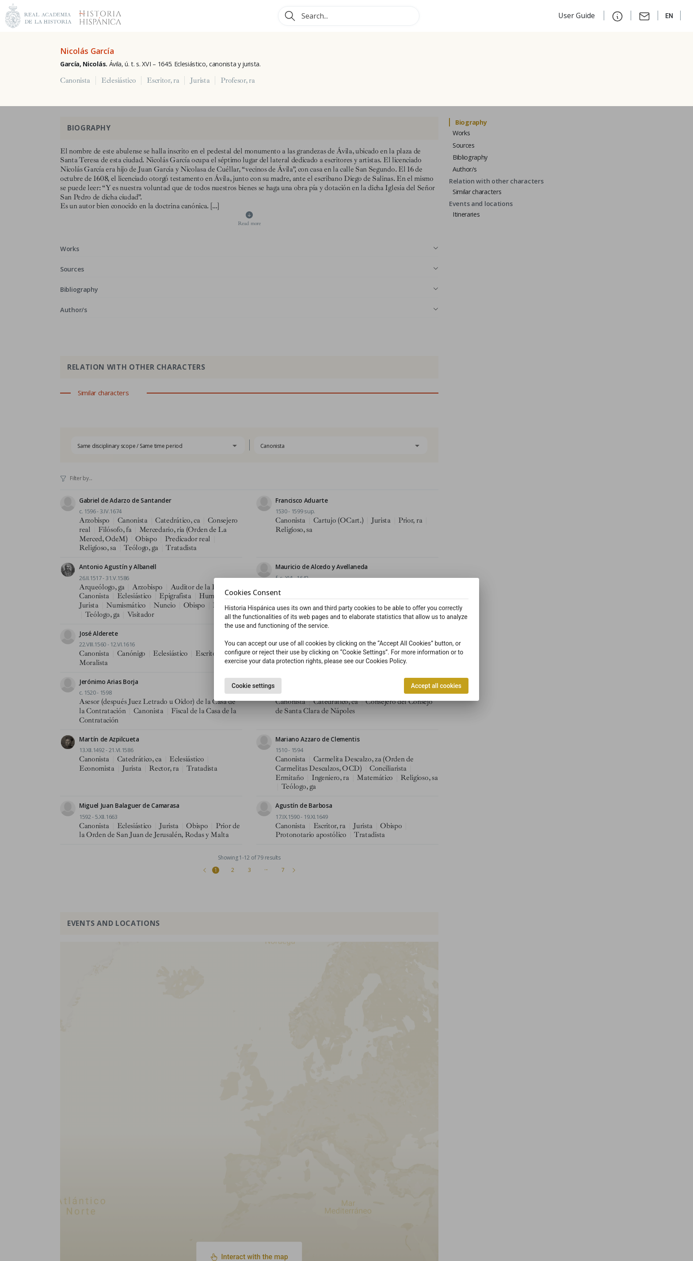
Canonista (75, 80)
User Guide (577, 15)
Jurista (199, 80)
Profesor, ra (238, 80)
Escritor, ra (163, 80)
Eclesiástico (118, 80)
